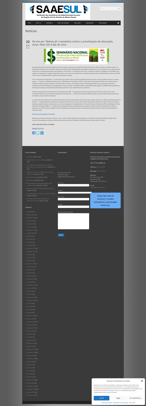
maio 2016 (30, 371)
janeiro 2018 (30, 319)
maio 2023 (30, 239)
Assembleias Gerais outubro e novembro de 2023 (41, 194)
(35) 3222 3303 (100, 167)
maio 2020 (30, 282)
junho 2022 (30, 257)
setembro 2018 (31, 300)
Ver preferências (135, 398)
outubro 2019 (31, 288)
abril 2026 (30, 212)
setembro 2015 (31, 395)
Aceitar (101, 398)
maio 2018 (30, 309)
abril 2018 (30, 313)
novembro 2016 (31, 352)
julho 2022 (30, 254)
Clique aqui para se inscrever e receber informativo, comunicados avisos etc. (105, 200)
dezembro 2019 (31, 285)
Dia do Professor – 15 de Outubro (36, 160)
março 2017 (30, 340)
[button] (142, 381)
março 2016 (30, 377)
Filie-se (38, 23)
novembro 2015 (31, 389)
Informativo (30, 180)
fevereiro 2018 (31, 316)
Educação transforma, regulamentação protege (40, 188)
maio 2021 (30, 273)
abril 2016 (30, 374)
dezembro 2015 (31, 386)
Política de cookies (106, 402)
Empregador (90, 23)
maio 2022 (30, 261)
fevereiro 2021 (31, 279)
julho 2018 (30, 303)
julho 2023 (30, 236)
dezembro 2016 (31, 349)
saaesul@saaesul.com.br (97, 187)
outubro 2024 (31, 227)
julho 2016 (30, 365)
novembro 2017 (31, 322)
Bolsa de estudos (63, 23)
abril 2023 (30, 242)
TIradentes (30, 157)
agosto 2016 (30, 362)
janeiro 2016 (30, 383)
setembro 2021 (31, 264)
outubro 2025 (31, 215)
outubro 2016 (31, 355)
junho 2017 (30, 334)
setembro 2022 (31, 251)
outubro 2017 (30, 325)
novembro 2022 (31, 248)
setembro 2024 (31, 230)
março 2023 (30, 245)
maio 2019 (30, 291)
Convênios (49, 23)
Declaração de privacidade (120, 402)
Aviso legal (132, 402)
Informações (103, 23)
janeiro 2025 (30, 224)
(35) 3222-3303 (100, 171)
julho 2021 (30, 270)
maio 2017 (30, 337)
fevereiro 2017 (31, 343)
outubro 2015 (31, 392)
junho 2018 (30, 306)
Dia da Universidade (32, 177)
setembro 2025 (31, 218)
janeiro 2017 (30, 346)
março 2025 (30, 221)
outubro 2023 (31, 233)
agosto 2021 (30, 267)
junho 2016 (30, 368)
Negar (118, 398)
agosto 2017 (30, 331)
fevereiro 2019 (31, 297)
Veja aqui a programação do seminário (43, 114)
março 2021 (30, 276)
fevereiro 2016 (31, 380)
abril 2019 (30, 294)
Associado (77, 23)
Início (29, 23)
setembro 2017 (31, 328)
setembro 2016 (31, 358)
